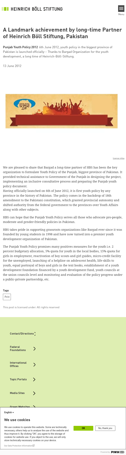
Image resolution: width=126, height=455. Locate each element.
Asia (7, 296)
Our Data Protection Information (18, 446)
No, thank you (105, 428)
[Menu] (121, 8)
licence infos (118, 158)
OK (83, 428)
